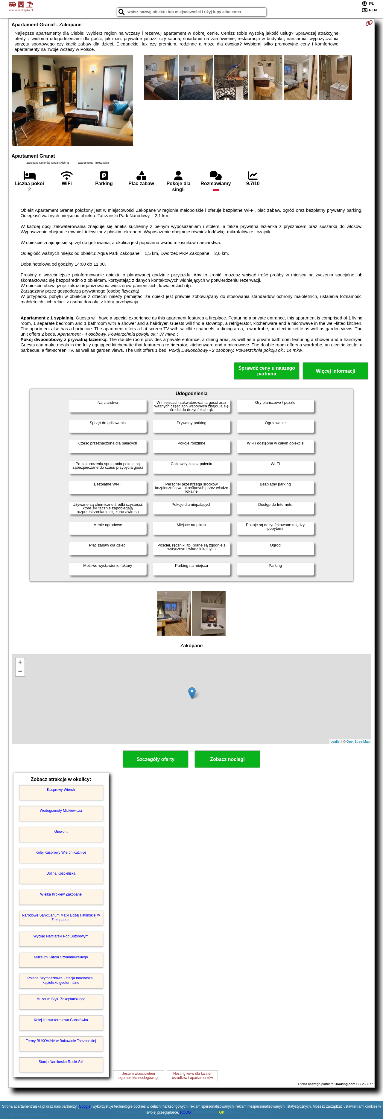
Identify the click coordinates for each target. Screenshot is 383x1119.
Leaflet (336, 741)
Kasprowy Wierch (61, 790)
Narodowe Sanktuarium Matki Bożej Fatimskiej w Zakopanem (61, 917)
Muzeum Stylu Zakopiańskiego (61, 999)
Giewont (61, 831)
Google (85, 1106)
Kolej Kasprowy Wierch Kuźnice (61, 852)
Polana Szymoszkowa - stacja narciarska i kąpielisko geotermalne (61, 980)
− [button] (20, 671)
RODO (185, 1112)
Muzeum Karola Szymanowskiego (61, 957)
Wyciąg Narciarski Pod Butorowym (61, 936)
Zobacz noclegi (227, 759)
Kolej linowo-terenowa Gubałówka (61, 1020)
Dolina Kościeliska (60, 873)
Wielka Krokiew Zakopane (61, 894)
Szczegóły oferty (155, 759)
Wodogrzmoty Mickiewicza (61, 811)
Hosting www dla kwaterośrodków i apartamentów (192, 1075)
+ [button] (20, 662)
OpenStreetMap (358, 741)
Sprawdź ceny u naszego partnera (266, 371)
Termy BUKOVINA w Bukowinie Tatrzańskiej (61, 1041)
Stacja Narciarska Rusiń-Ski (61, 1062)
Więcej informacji (335, 371)
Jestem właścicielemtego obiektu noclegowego (138, 1075)
